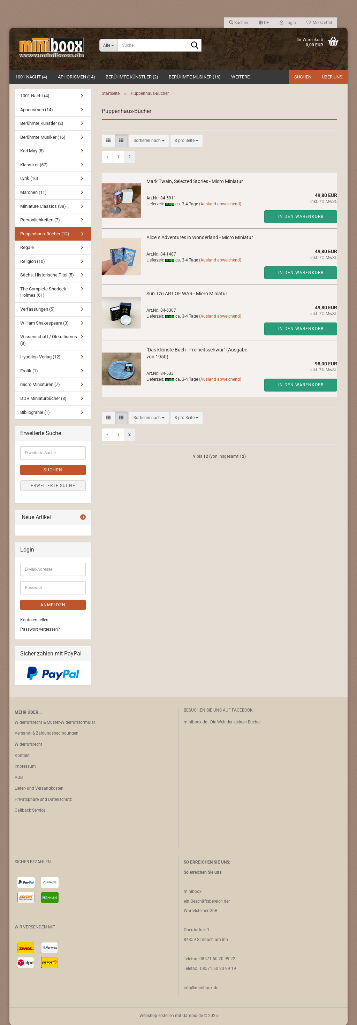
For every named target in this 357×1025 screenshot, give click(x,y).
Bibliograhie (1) (35, 412)
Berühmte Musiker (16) (195, 76)
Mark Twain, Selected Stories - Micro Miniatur (194, 181)
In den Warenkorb (301, 216)
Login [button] (288, 22)
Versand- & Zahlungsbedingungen (46, 733)
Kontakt (22, 755)
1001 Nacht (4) (31, 76)
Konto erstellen (34, 619)
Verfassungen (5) (37, 309)
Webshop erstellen (156, 1015)
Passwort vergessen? (40, 629)
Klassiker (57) (34, 164)
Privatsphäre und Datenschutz (43, 799)
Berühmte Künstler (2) (132, 76)
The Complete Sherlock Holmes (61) (43, 292)
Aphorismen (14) (76, 76)
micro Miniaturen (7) (40, 384)
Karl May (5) (32, 150)
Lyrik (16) (29, 178)
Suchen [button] (238, 22)
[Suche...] (108, 45)
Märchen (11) (33, 192)
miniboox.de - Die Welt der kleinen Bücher (222, 722)
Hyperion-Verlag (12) (40, 356)
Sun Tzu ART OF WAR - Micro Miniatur (186, 293)
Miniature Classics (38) (43, 206)
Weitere (240, 76)
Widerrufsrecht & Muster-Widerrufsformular (55, 722)
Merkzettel (319, 22)
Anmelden (53, 604)
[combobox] (149, 140)
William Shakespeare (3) (44, 323)
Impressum (25, 766)
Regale (27, 247)
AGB (19, 777)
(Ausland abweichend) (220, 204)
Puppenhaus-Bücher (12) (44, 233)
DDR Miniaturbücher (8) (43, 398)
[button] (263, 22)
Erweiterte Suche (53, 485)
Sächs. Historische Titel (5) (47, 275)
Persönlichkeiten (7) (40, 219)
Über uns (332, 76)
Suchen (302, 76)
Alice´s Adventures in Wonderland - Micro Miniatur (199, 237)
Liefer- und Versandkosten (39, 788)
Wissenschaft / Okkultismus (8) (48, 340)
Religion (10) (32, 261)
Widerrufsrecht (28, 744)
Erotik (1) (29, 370)
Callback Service (30, 810)
